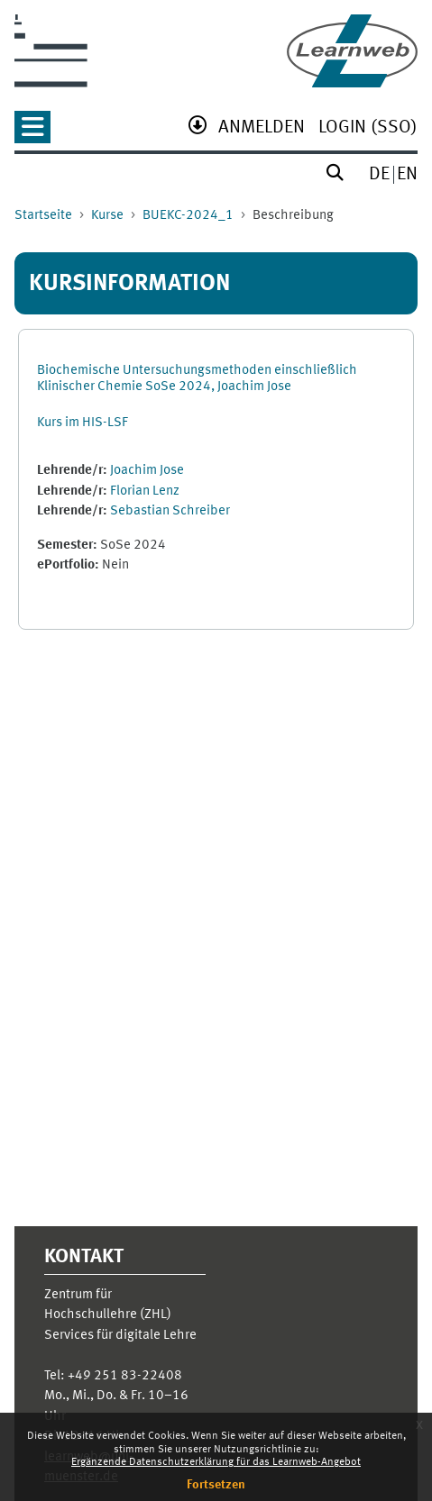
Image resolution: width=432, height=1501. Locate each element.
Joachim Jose (147, 471)
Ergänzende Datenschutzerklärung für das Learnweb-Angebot (216, 1462)
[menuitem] (261, 129)
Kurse (107, 216)
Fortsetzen (216, 1484)
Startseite (43, 216)
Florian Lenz (144, 491)
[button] (32, 133)
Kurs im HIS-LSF (82, 423)
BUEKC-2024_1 (188, 216)
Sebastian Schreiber (170, 511)
